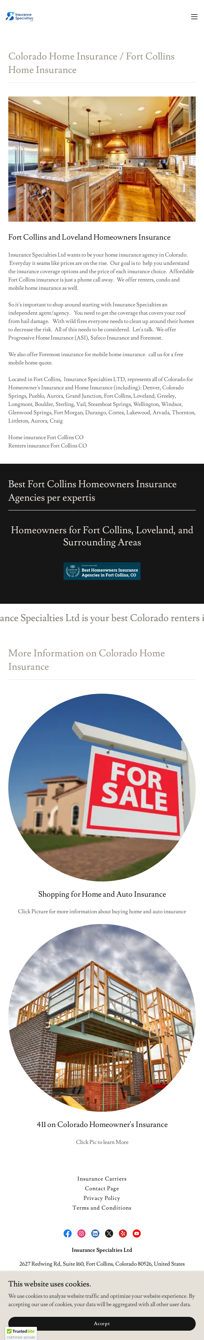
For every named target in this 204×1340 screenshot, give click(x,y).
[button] (194, 17)
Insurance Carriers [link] (101, 1178)
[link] (19, 16)
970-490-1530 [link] (102, 1277)
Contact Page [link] (102, 1188)
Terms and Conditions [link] (101, 1207)
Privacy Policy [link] (102, 1198)
